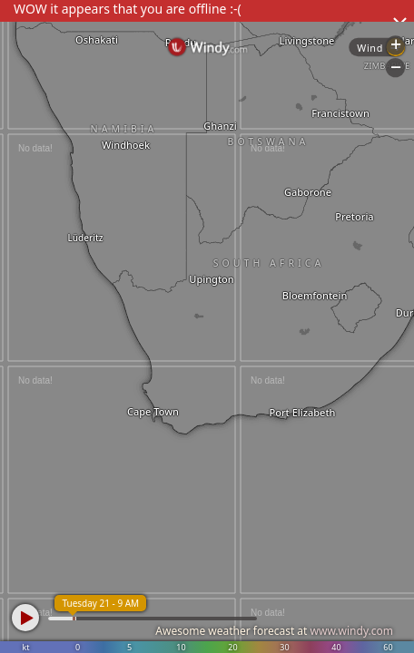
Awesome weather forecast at (274, 630)
